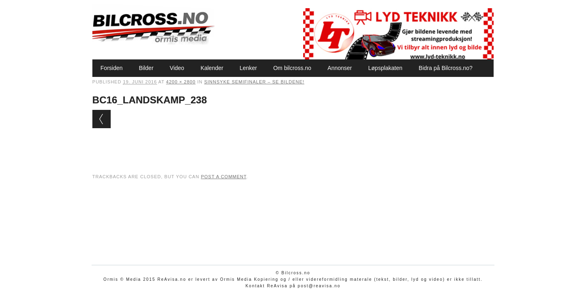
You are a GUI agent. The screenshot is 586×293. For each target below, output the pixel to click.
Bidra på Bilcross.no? (445, 68)
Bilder (146, 68)
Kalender (212, 68)
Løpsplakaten (385, 68)
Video (177, 68)
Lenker (248, 68)
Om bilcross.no (292, 68)
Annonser (340, 68)
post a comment (224, 176)
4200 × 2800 (180, 81)
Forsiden (111, 68)
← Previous (101, 119)
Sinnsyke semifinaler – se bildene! (254, 81)
